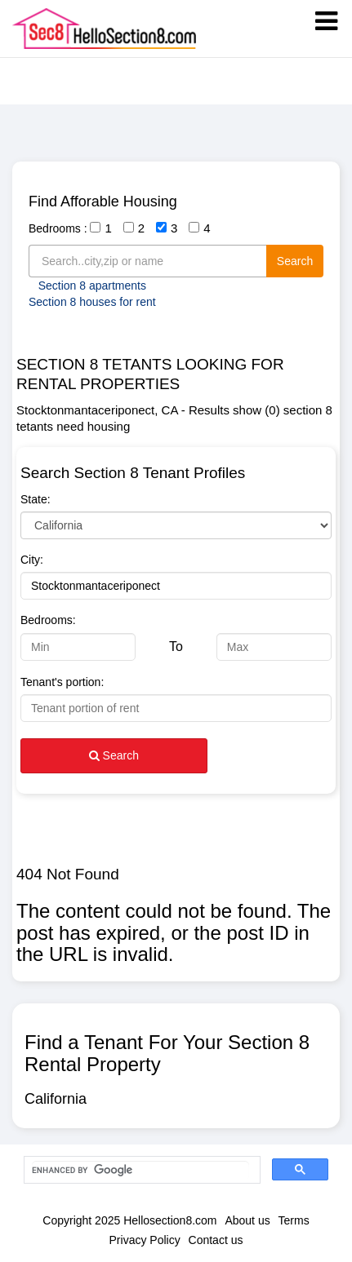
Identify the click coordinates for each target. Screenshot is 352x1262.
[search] (140, 1170)
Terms (294, 1220)
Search (295, 261)
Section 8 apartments (92, 285)
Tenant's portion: (62, 682)
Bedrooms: (48, 620)
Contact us (216, 1240)
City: (31, 559)
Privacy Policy (144, 1240)
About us (247, 1220)
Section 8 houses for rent (92, 301)
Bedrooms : (58, 228)
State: (35, 499)
